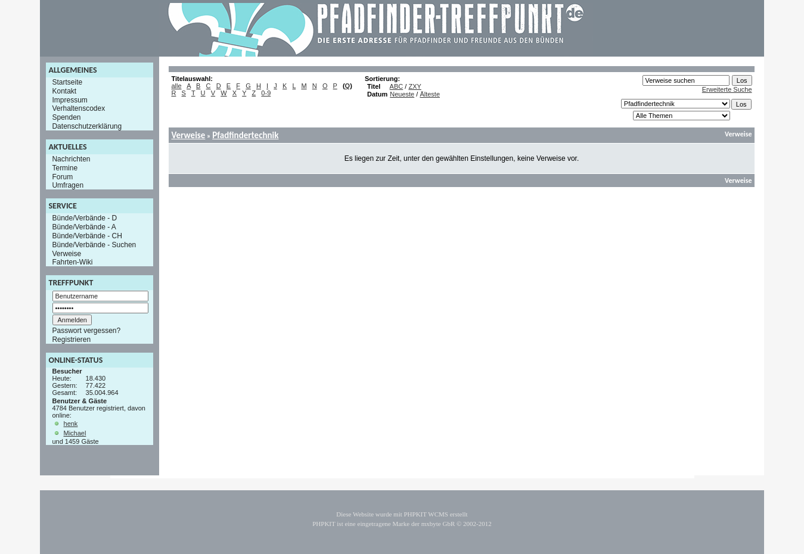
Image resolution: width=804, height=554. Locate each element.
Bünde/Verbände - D (84, 218)
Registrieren (71, 339)
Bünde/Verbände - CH (87, 236)
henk (71, 423)
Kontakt (64, 91)
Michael (75, 433)
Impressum (69, 99)
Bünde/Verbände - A (84, 227)
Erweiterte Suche (727, 89)
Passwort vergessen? (86, 330)
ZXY (414, 86)
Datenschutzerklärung (87, 126)
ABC (396, 86)
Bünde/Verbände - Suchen (94, 245)
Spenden (66, 117)
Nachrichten (71, 159)
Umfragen (67, 185)
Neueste (402, 94)
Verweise (66, 253)
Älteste (430, 94)
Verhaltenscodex (78, 108)
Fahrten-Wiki (72, 262)
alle (176, 85)
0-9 (266, 93)
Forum (62, 176)
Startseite (67, 82)
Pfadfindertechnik (245, 135)
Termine (64, 168)
